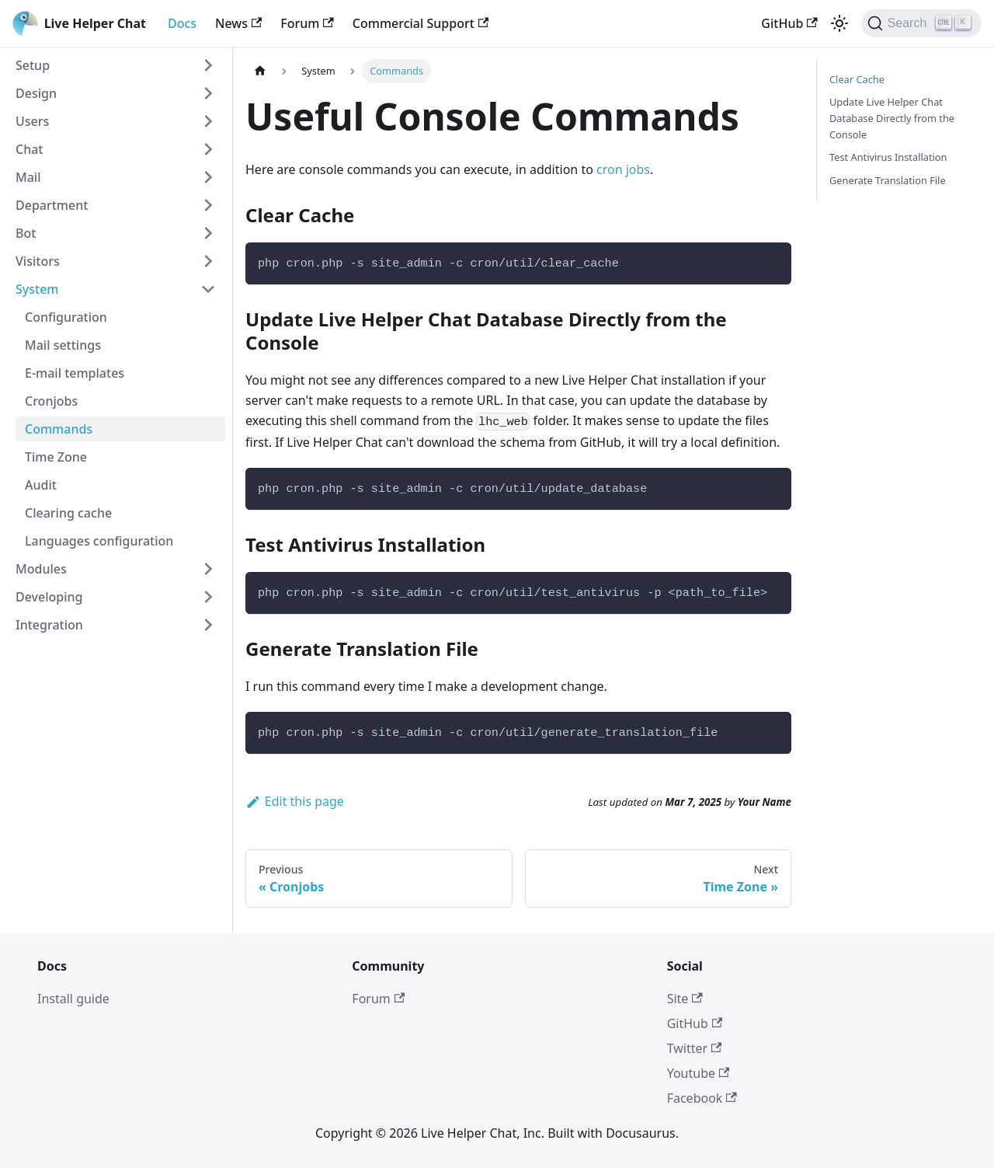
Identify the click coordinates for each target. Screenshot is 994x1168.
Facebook (702, 1098)
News (238, 23)
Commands (58, 429)
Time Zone (56, 456)
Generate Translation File (887, 180)
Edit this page (294, 801)
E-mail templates (74, 373)
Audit (41, 484)
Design (36, 93)
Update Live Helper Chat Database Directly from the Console (891, 118)
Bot (26, 233)
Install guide (73, 998)
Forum (306, 23)
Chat (29, 149)
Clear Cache (857, 79)
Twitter (694, 1048)
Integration (49, 624)
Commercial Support (420, 23)
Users (32, 121)
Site (685, 998)
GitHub (789, 23)
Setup (33, 65)
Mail (28, 177)
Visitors (38, 261)
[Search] (921, 23)
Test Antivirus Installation (888, 157)
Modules (41, 568)
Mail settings (63, 345)
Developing (49, 596)
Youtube (698, 1073)
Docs (182, 23)
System (37, 289)
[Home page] (260, 71)
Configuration (66, 317)
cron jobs (623, 169)
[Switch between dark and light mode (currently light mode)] (839, 23)
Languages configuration (99, 540)
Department (52, 205)
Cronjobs (51, 401)
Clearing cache (68, 512)
